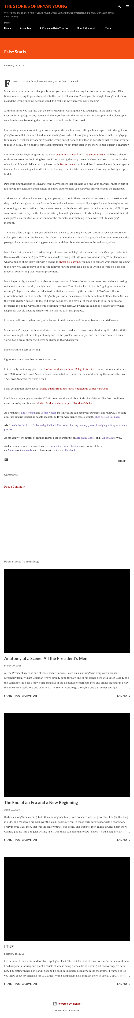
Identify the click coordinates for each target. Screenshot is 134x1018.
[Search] (119, 6)
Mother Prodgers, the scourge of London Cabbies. (64, 403)
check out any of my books (63, 445)
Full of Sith (106, 437)
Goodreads (26, 450)
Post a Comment (14, 486)
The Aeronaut (67, 164)
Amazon (12, 450)
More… (109, 28)
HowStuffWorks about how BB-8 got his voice (68, 369)
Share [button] (122, 461)
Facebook (70, 450)
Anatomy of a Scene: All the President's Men (45, 658)
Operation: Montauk (67, 154)
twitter (56, 450)
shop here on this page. (107, 416)
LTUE (9, 946)
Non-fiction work (86, 28)
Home (7, 28)
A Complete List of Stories (54, 28)
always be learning (69, 261)
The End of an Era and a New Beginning (41, 802)
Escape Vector (49, 412)
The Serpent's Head (95, 154)
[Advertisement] (67, 524)
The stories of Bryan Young (35, 6)
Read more (123, 695)
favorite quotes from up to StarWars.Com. (73, 388)
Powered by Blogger (67, 1003)
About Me (25, 28)
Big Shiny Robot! (85, 437)
